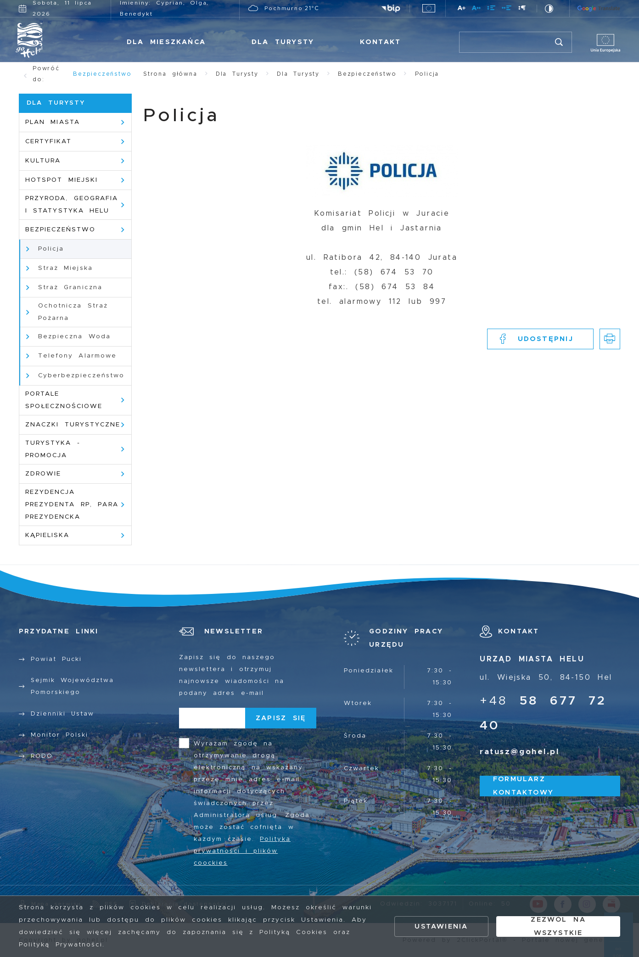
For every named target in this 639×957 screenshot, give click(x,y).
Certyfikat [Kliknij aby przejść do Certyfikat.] (48, 141)
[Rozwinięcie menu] (398, 638)
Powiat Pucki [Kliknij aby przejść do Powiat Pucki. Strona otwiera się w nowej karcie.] (56, 659)
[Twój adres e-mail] (212, 718)
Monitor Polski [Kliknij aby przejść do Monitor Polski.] (59, 735)
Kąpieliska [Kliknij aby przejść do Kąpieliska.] (47, 535)
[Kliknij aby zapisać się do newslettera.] (280, 718)
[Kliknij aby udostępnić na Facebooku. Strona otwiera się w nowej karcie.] (540, 339)
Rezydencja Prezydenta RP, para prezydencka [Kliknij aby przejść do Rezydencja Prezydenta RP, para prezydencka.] (71, 504)
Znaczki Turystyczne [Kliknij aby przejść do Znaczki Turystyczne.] (72, 424)
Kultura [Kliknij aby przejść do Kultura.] (43, 160)
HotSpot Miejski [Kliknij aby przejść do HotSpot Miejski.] (61, 180)
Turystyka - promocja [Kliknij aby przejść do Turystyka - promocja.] (52, 449)
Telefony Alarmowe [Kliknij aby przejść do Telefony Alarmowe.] (77, 356)
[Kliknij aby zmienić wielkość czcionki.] (462, 9)
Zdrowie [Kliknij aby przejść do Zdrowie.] (43, 473)
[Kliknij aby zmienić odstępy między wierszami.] (491, 9)
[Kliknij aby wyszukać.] (559, 42)
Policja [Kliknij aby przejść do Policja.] (51, 249)
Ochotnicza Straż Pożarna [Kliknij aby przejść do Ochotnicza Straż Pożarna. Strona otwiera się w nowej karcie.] (73, 311)
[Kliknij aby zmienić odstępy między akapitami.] (522, 9)
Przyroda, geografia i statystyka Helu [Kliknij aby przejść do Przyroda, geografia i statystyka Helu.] (71, 204)
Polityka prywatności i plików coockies (242, 851)
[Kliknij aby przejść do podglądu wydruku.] (610, 339)
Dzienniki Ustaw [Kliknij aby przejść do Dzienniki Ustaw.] (62, 714)
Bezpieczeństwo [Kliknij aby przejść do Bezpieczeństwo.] (60, 229)
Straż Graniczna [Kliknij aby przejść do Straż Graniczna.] (70, 287)
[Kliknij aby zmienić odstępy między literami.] (476, 9)
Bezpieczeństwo (102, 74)
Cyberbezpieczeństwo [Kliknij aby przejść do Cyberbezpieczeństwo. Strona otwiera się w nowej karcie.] (81, 375)
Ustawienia (441, 926)
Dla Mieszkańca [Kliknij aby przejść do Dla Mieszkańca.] (166, 42)
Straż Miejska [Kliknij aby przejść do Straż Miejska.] (65, 268)
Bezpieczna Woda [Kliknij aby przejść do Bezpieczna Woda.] (74, 336)
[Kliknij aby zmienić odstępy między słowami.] (507, 9)
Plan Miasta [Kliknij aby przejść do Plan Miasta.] (52, 122)
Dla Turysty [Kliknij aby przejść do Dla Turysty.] (283, 42)
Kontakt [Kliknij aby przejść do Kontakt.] (380, 42)
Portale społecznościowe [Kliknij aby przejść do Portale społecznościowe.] (63, 400)
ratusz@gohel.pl (519, 752)
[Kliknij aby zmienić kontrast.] (549, 8)
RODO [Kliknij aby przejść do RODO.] (42, 756)
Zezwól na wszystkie (558, 926)
